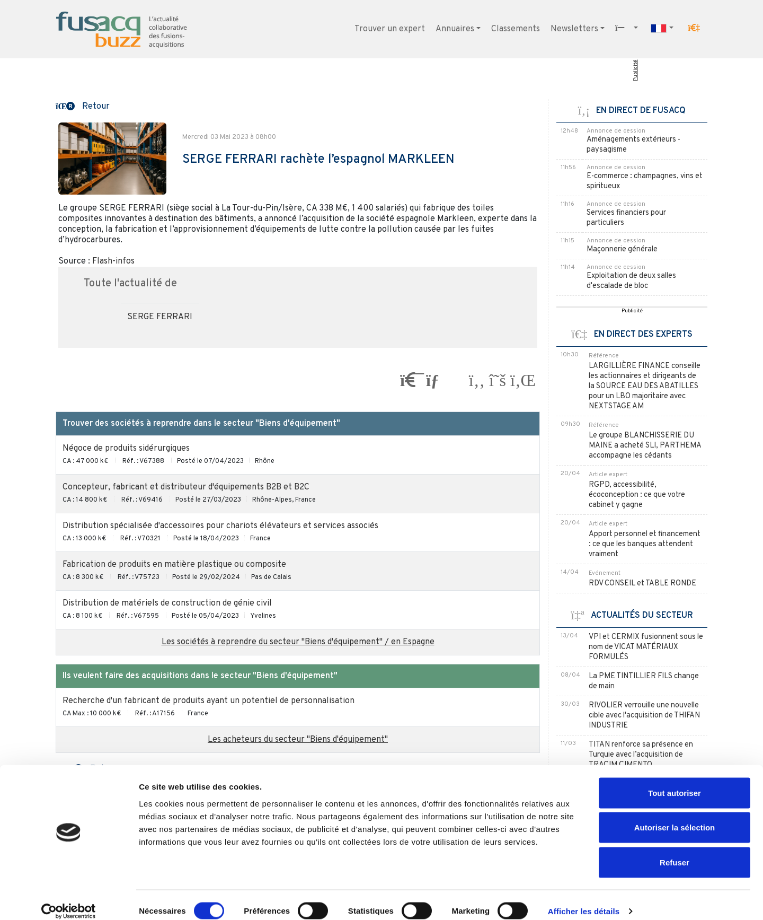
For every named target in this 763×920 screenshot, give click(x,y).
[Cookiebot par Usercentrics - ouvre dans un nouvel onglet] (68, 899)
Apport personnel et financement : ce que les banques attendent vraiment (644, 544)
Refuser (674, 850)
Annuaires (455, 29)
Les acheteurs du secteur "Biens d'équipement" (298, 739)
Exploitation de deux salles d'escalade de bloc (631, 281)
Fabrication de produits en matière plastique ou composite (174, 564)
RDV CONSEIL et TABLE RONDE (642, 584)
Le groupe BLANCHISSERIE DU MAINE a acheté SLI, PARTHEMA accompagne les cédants (645, 446)
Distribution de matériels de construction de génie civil (167, 603)
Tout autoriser (674, 780)
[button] (694, 28)
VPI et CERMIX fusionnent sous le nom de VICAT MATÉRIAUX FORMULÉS (646, 647)
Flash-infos (113, 261)
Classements (515, 29)
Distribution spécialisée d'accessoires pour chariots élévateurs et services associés (220, 526)
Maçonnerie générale (622, 249)
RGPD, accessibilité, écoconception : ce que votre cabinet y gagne (637, 495)
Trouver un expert (389, 29)
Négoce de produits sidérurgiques (126, 448)
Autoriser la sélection (674, 815)
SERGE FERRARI (159, 317)
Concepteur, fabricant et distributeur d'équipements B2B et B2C (186, 487)
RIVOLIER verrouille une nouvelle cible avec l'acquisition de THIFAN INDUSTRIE (644, 715)
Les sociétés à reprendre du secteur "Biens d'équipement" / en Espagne (298, 642)
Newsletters (574, 29)
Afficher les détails (583, 899)
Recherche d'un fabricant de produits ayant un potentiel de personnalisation (208, 701)
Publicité (635, 70)
